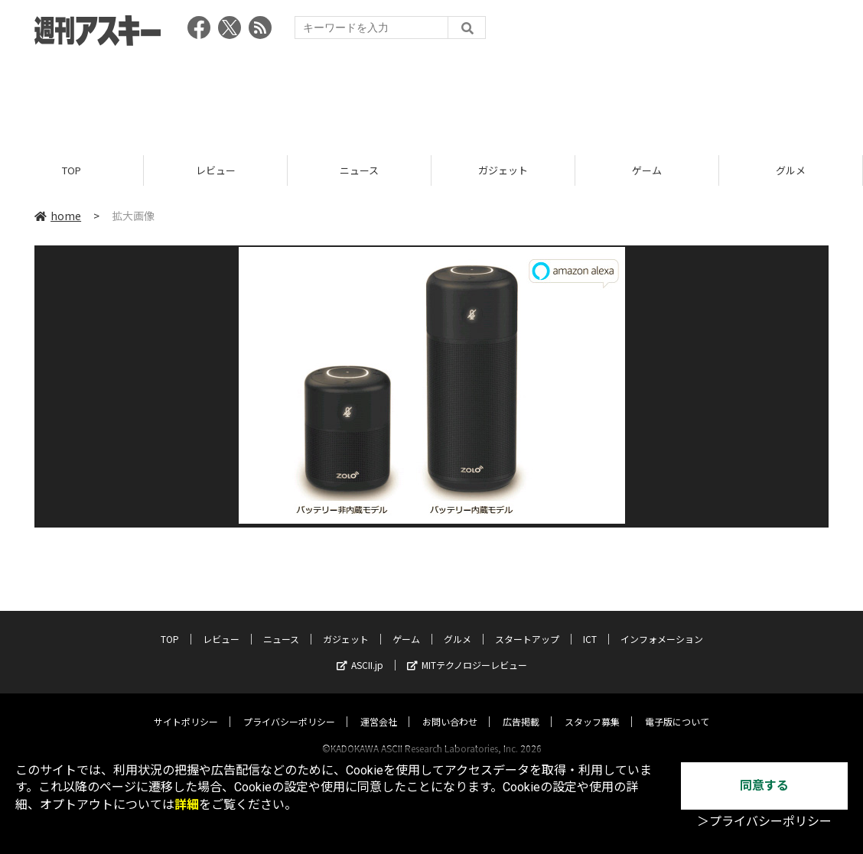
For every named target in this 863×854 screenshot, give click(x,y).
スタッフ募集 (592, 706)
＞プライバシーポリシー (764, 821)
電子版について (677, 706)
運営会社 (378, 706)
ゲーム (647, 170)
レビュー (216, 170)
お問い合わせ (449, 706)
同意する (764, 785)
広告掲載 (521, 706)
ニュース (359, 170)
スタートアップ (527, 624)
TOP (71, 170)
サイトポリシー (186, 706)
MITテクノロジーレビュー (467, 650)
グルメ (791, 170)
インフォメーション (661, 624)
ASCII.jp (360, 650)
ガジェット (503, 170)
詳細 (186, 804)
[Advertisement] (431, 95)
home (57, 215)
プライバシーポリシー (289, 706)
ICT (590, 624)
